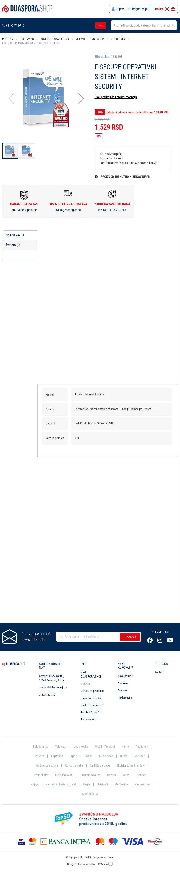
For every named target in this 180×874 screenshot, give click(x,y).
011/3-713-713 (13, 25)
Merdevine (122, 784)
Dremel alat (39, 775)
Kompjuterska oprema (55, 39)
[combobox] (144, 25)
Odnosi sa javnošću (92, 691)
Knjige (33, 784)
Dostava (122, 690)
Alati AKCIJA (90, 794)
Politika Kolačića (90, 712)
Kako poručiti (125, 676)
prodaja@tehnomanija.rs (53, 687)
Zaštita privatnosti (91, 705)
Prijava (120, 9)
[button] (11, 98)
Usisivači (102, 784)
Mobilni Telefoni (105, 747)
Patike (88, 756)
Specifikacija (15, 235)
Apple (73, 756)
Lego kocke (80, 747)
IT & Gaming (27, 39)
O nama (85, 684)
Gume (124, 756)
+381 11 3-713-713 (114, 210)
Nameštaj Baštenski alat (60, 784)
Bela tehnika (39, 747)
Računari (141, 756)
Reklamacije (125, 698)
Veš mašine (143, 784)
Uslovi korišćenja (91, 698)
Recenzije (13, 245)
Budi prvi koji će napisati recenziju (116, 97)
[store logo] (27, 9)
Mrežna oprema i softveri (92, 39)
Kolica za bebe (73, 766)
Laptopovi (56, 756)
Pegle (86, 784)
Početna (7, 39)
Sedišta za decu (99, 766)
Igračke (38, 756)
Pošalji (131, 636)
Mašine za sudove (45, 766)
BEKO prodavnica (89, 775)
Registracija (140, 9)
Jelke (126, 775)
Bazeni (112, 775)
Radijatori (143, 747)
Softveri (120, 39)
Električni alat (63, 775)
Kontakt (159, 672)
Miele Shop (106, 756)
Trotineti (142, 775)
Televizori (59, 747)
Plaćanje (123, 683)
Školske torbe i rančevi (132, 766)
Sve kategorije (89, 720)
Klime (126, 747)
